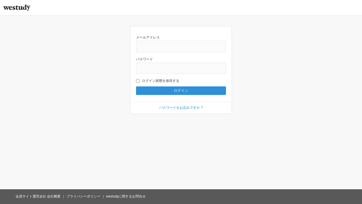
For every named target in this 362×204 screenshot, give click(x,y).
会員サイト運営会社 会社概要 (38, 196)
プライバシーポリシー (83, 196)
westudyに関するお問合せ (126, 196)
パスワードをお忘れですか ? (181, 108)
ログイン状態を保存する (157, 81)
